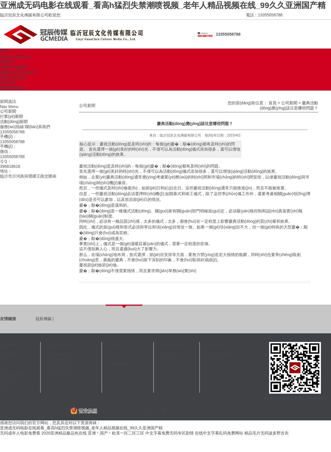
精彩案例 (215, 359)
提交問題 (117, 355)
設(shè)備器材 (59, 354)
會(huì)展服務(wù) (63, 359)
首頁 (4, 51)
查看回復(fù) (120, 363)
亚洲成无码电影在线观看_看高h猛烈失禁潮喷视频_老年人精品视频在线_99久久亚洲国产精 (163, 5)
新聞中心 (8, 61)
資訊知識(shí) (173, 344)
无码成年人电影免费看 (20, 433)
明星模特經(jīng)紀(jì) (66, 364)
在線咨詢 (117, 344)
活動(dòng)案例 (14, 67)
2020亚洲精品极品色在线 (64, 433)
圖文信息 (215, 344)
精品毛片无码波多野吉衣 (266, 433)
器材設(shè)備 (12, 77)
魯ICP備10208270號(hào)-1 (193, 410)
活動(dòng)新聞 (14, 121)
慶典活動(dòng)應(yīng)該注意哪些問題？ (195, 123)
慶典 (4, 359)
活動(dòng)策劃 (61, 375)
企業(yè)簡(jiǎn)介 (16, 56)
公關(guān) (10, 379)
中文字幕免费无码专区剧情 (169, 433)
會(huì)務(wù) (12, 374)
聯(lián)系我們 (12, 87)
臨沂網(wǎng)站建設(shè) (242, 410)
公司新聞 (8, 111)
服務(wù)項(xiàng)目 (18, 72)
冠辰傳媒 (43, 318)
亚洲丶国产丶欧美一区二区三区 (116, 433)
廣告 (4, 384)
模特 (4, 369)
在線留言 (8, 82)
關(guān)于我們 (14, 344)
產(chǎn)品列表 (61, 345)
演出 (4, 364)
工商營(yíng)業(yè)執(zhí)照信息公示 (117, 410)
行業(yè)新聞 (11, 116)
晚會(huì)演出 (59, 370)
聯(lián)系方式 (12, 390)
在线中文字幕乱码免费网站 (219, 433)
